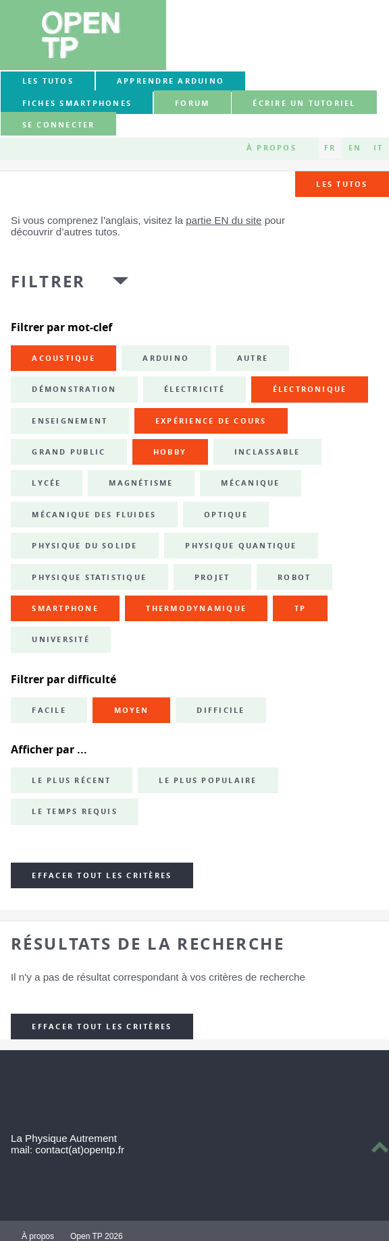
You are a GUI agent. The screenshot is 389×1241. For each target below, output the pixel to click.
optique (226, 514)
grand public (68, 451)
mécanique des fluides (94, 514)
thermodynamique (196, 608)
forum (192, 103)
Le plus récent (71, 780)
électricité (194, 389)
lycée (46, 483)
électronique (310, 389)
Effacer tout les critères (102, 875)
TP (300, 608)
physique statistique (89, 577)
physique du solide (84, 545)
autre (252, 358)
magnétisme (141, 483)
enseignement (69, 420)
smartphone (65, 608)
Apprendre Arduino (170, 81)
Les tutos (48, 81)
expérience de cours (211, 420)
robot (294, 577)
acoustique (63, 358)
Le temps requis (75, 811)
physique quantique (240, 545)
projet (212, 577)
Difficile (220, 710)
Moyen (131, 710)
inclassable (267, 451)
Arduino (165, 358)
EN (354, 147)
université (60, 639)
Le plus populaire (208, 780)
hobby (169, 451)
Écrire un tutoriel (304, 103)
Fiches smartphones (77, 103)
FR (330, 147)
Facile (49, 710)
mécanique (250, 483)
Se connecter (58, 124)
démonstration (74, 389)
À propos (271, 147)
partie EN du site (223, 220)
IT (378, 147)
